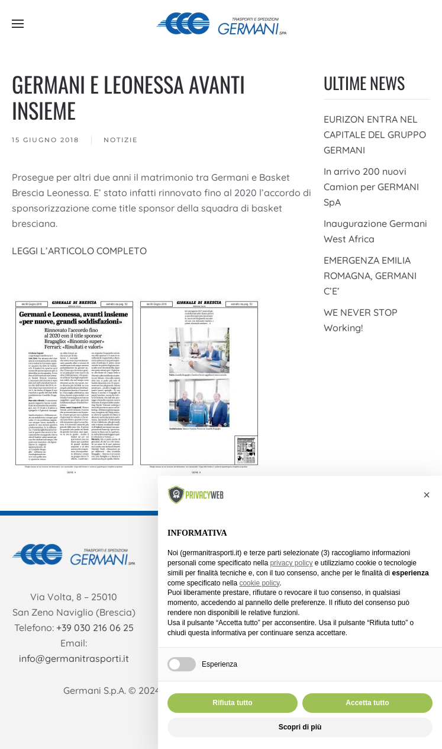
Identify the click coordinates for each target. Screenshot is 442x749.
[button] (18, 23)
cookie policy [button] (259, 583)
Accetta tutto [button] (367, 703)
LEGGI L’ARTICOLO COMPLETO (79, 251)
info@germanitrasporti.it (74, 658)
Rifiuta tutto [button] (232, 703)
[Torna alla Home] (221, 23)
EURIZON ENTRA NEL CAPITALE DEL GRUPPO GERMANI (375, 134)
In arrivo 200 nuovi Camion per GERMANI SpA (371, 186)
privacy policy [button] (291, 563)
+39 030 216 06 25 (95, 627)
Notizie (121, 140)
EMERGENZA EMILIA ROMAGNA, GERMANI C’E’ (370, 275)
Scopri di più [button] (300, 727)
